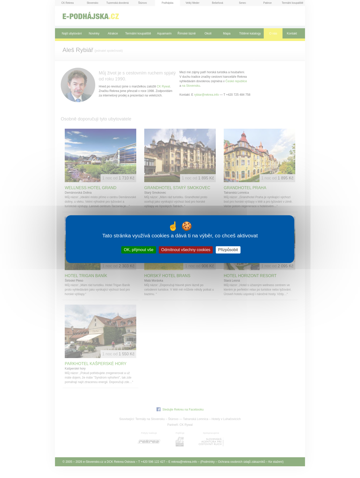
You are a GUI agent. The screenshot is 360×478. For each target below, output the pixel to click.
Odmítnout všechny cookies (185, 250)
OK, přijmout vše (138, 250)
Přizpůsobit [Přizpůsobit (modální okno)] (228, 250)
